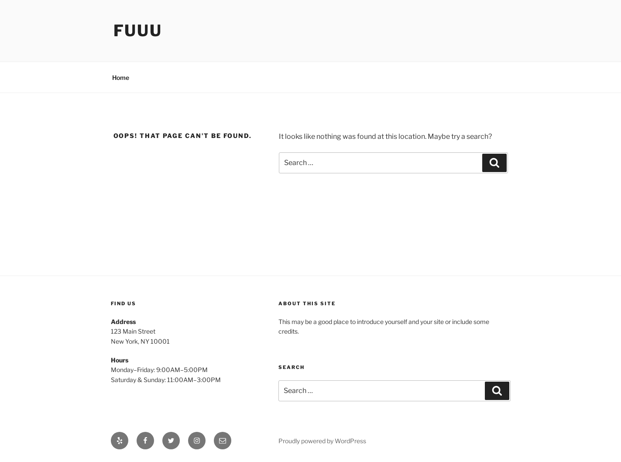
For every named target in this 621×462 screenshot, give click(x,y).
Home (120, 77)
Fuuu (138, 30)
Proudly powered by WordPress (322, 441)
